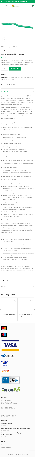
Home (2, 45)
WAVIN (5, 82)
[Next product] (6, 51)
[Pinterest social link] (10, 85)
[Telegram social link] (14, 85)
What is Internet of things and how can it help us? (16, 428)
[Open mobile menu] (4, 5)
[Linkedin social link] (12, 85)
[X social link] (8, 85)
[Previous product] (2, 51)
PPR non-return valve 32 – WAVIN (9, 315)
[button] (14, 300)
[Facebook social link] (6, 85)
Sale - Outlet (11, 79)
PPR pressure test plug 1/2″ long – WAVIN (26, 315)
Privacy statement (6, 448)
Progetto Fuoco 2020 (7, 423)
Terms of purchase (6, 445)
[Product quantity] (4, 69)
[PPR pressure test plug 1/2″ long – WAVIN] (25, 305)
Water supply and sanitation (13, 45)
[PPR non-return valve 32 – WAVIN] (9, 305)
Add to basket (14, 69)
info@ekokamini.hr (10, 409)
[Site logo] (17, 6)
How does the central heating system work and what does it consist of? (17, 433)
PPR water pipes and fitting (9, 47)
